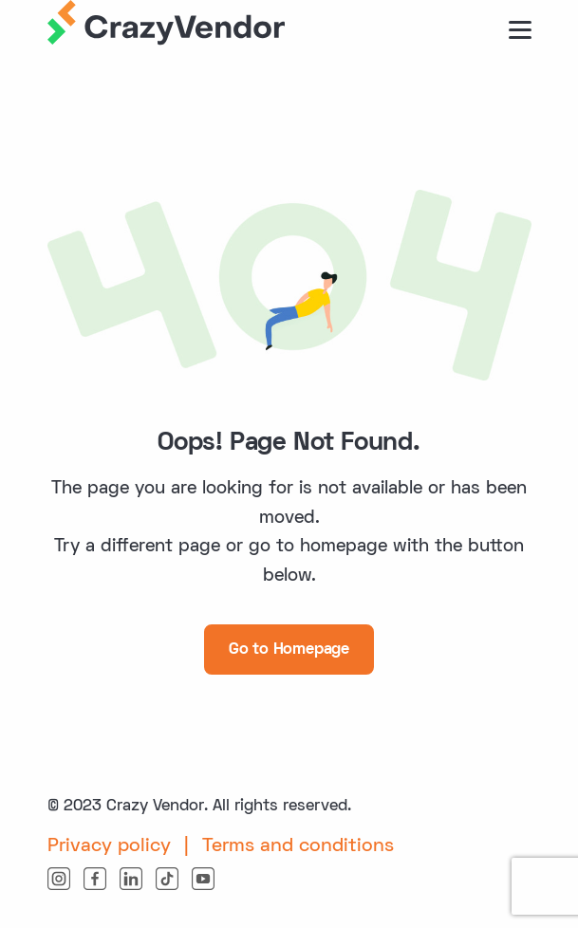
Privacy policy (109, 846)
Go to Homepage (289, 650)
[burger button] (520, 30)
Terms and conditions (298, 846)
